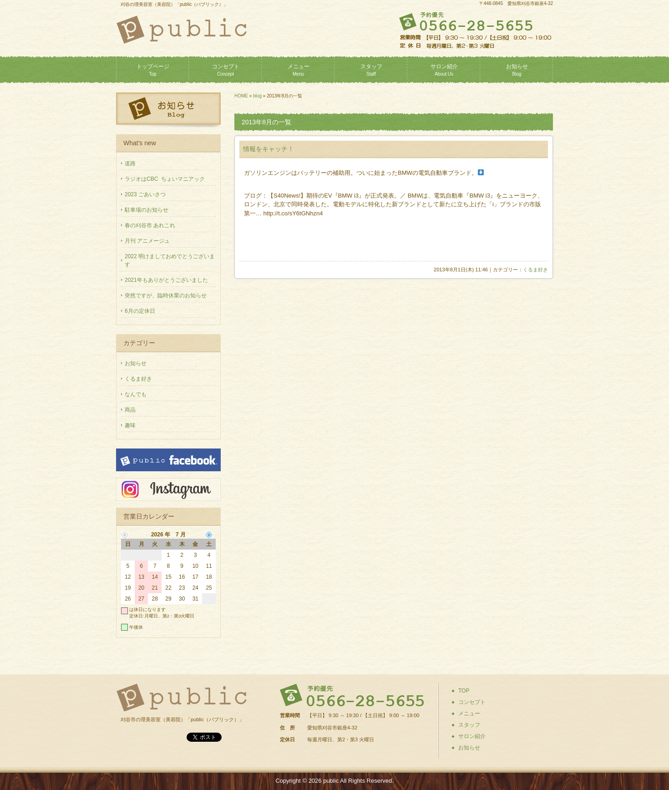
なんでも (136, 394)
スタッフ (371, 69)
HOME (241, 95)
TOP (463, 691)
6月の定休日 (140, 311)
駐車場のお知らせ (146, 210)
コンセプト (225, 69)
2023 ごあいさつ (145, 194)
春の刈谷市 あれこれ (150, 225)
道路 (130, 163)
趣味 (130, 425)
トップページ (153, 69)
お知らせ (517, 69)
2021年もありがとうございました (166, 280)
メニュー (298, 69)
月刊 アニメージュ (147, 241)
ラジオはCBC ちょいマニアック (165, 179)
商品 (130, 410)
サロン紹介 (444, 69)
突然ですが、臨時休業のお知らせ (166, 295)
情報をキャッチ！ (268, 149)
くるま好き (535, 269)
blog (257, 95)
